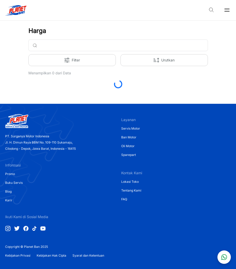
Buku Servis (14, 183)
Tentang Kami (131, 190)
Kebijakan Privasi (17, 255)
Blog (8, 191)
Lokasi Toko (130, 182)
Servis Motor (130, 128)
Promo (10, 174)
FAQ (124, 199)
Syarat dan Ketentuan (88, 255)
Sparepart (128, 155)
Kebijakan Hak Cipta (51, 255)
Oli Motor (128, 146)
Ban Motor (128, 137)
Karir (8, 200)
